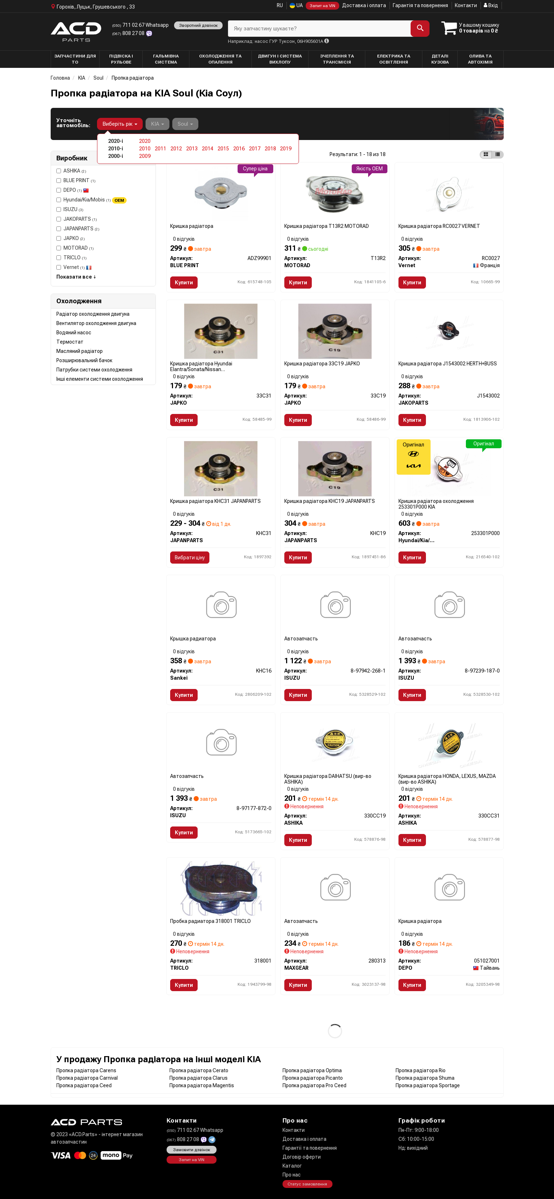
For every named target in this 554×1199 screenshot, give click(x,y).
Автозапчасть (301, 638)
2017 (254, 148)
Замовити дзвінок (191, 1150)
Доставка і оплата (364, 5)
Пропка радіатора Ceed (84, 1085)
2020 (145, 141)
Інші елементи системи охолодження (99, 379)
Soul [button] (185, 124)
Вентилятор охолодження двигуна (96, 323)
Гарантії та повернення (310, 1148)
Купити (184, 282)
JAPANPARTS (78, 228)
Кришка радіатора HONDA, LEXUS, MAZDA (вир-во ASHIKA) (447, 778)
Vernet (74, 267)
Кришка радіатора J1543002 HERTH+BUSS (447, 363)
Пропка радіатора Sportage (428, 1085)
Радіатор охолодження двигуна (92, 314)
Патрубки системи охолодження (94, 370)
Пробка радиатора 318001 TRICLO (210, 921)
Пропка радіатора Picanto (313, 1078)
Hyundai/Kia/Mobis (91, 200)
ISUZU (69, 209)
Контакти (466, 5)
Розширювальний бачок (84, 360)
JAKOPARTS (76, 219)
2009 (145, 156)
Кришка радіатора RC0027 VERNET (439, 226)
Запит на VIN (322, 5)
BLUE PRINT (76, 180)
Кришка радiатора (420, 921)
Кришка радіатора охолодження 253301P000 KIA (436, 503)
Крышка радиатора (193, 638)
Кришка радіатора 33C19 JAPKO (322, 363)
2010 (145, 148)
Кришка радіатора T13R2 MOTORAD (326, 226)
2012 (176, 148)
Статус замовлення (307, 1184)
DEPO (72, 190)
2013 (192, 148)
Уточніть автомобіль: (73, 123)
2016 (239, 148)
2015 (223, 148)
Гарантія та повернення (420, 5)
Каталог (292, 1166)
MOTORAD (75, 248)
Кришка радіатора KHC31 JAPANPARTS (215, 501)
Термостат (69, 342)
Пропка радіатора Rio (421, 1070)
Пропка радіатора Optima (312, 1070)
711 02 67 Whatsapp (140, 25)
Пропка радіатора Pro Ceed (314, 1085)
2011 (160, 148)
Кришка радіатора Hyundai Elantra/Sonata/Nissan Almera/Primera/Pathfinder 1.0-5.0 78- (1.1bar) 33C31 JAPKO (212, 366)
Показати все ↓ (76, 277)
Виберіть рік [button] (119, 124)
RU (280, 5)
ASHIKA (71, 171)
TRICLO (71, 257)
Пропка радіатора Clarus (198, 1078)
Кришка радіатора (191, 226)
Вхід (491, 5)
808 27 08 (129, 33)
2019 (285, 148)
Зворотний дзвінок (198, 25)
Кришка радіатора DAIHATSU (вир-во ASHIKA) (327, 778)
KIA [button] (157, 124)
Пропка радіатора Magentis (201, 1085)
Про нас (292, 1175)
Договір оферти (302, 1157)
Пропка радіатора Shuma (425, 1078)
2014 (207, 148)
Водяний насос (73, 332)
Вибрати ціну (190, 557)
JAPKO (70, 238)
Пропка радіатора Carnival (87, 1078)
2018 (270, 148)
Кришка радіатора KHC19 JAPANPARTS (329, 501)
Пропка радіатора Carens (86, 1070)
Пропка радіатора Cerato (198, 1070)
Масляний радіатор (79, 351)
